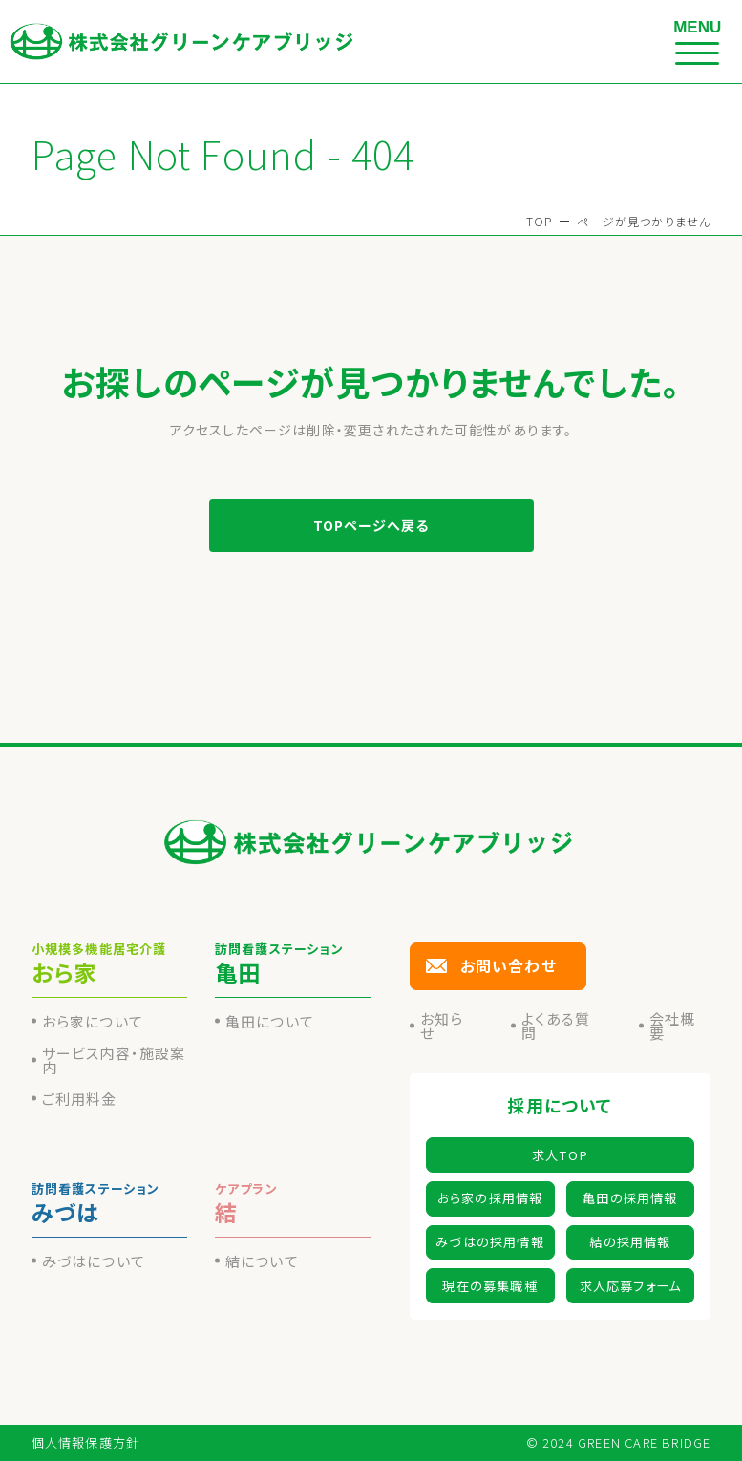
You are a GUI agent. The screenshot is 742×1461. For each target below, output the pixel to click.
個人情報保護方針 (86, 1442)
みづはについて (93, 1261)
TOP (539, 221)
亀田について (269, 1021)
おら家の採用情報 (490, 1198)
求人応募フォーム (631, 1286)
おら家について (92, 1021)
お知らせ (442, 1025)
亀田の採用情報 (630, 1198)
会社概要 (672, 1025)
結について (262, 1261)
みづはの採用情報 (489, 1242)
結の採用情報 (629, 1242)
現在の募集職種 (489, 1286)
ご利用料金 (79, 1098)
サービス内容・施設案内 (114, 1060)
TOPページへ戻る (371, 525)
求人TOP (560, 1155)
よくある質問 (555, 1025)
